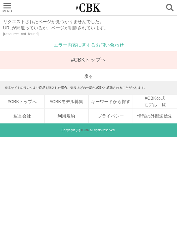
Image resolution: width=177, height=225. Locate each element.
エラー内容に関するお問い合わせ (88, 45)
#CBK (85, 130)
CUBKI (88, 7)
